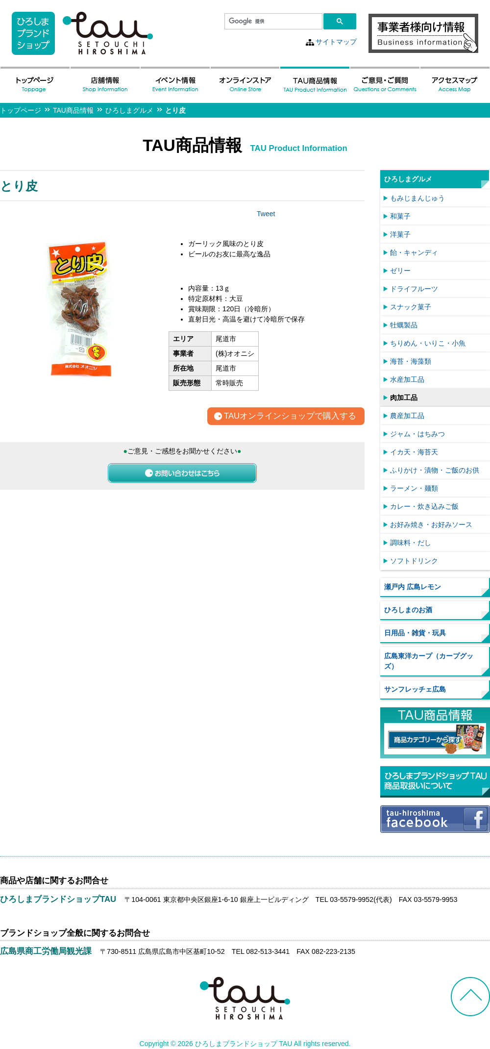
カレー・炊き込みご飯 (424, 506)
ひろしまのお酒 (408, 610)
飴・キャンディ (414, 252)
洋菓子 (400, 234)
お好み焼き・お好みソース (431, 524)
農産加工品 (407, 416)
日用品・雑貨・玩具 (415, 633)
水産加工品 (407, 379)
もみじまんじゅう (417, 198)
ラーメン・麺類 (414, 488)
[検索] (272, 21)
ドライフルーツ (414, 289)
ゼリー (400, 271)
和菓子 (400, 216)
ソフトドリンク (414, 561)
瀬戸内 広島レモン (412, 587)
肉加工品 (403, 397)
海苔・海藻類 (410, 361)
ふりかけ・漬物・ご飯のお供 (434, 470)
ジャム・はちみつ (417, 434)
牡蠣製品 (403, 325)
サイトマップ (336, 42)
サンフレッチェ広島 (415, 689)
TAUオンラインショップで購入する (290, 416)
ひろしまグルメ (129, 110)
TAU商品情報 (73, 110)
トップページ (20, 110)
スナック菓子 (410, 307)
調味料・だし (410, 543)
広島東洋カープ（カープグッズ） (428, 661)
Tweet (266, 214)
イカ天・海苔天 (414, 452)
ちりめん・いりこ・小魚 (428, 343)
